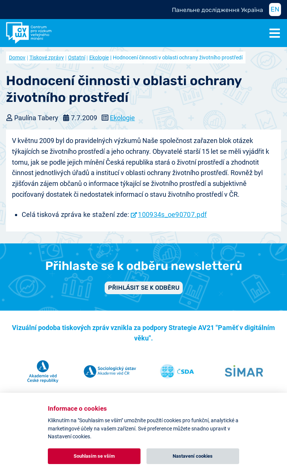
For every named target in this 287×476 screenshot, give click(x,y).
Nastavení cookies (193, 456)
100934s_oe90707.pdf (172, 214)
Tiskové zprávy (47, 57)
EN (275, 9)
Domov (17, 57)
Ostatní (76, 57)
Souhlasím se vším (94, 456)
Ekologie (99, 57)
